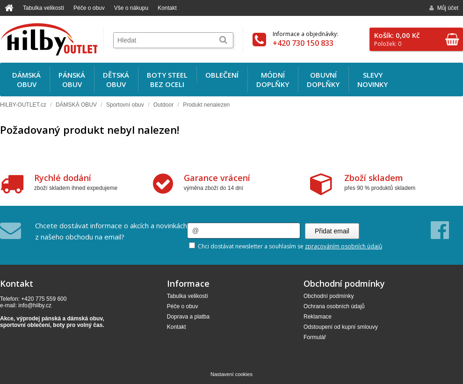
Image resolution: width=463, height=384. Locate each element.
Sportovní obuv (125, 104)
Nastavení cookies (231, 374)
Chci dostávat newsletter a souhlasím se (285, 246)
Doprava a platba (188, 316)
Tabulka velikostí (43, 8)
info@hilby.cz (34, 305)
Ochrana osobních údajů (334, 306)
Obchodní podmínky (329, 296)
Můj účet (443, 8)
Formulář (315, 337)
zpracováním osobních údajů (343, 246)
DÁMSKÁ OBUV (76, 104)
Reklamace (318, 316)
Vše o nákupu (131, 8)
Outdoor (163, 104)
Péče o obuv (89, 8)
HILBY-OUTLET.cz (23, 104)
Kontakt (167, 8)
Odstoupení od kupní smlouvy (341, 327)
